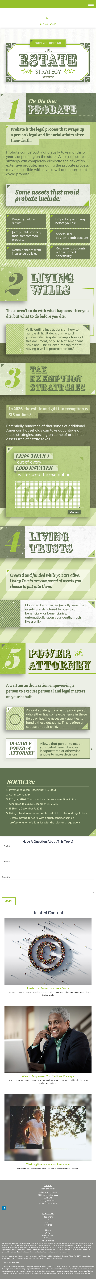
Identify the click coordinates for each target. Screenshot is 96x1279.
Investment (47, 1220)
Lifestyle (48, 1233)
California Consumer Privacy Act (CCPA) (68, 1256)
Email (7, 861)
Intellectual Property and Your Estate (48, 988)
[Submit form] (9, 901)
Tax (48, 1227)
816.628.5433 (48, 24)
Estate (48, 1222)
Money (48, 1230)
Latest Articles (48, 1235)
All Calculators (48, 1241)
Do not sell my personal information (51, 1258)
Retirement (47, 1217)
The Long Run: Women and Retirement (48, 1164)
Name (7, 846)
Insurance (48, 1225)
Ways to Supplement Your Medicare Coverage (48, 1076)
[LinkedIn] (47, 18)
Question (6, 877)
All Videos (48, 1238)
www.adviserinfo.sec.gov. (82, 1273)
